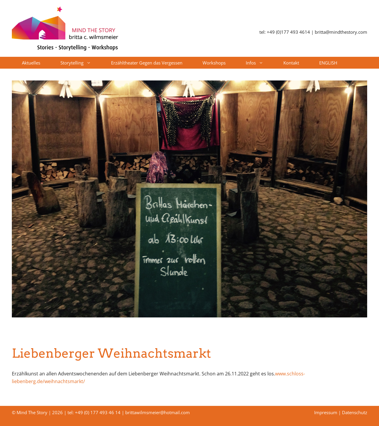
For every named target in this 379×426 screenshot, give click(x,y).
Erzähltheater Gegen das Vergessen (146, 63)
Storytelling (80, 63)
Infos (259, 63)
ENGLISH (328, 63)
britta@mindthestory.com (341, 32)
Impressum (325, 412)
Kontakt (291, 63)
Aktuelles (31, 63)
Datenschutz (354, 412)
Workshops (214, 63)
